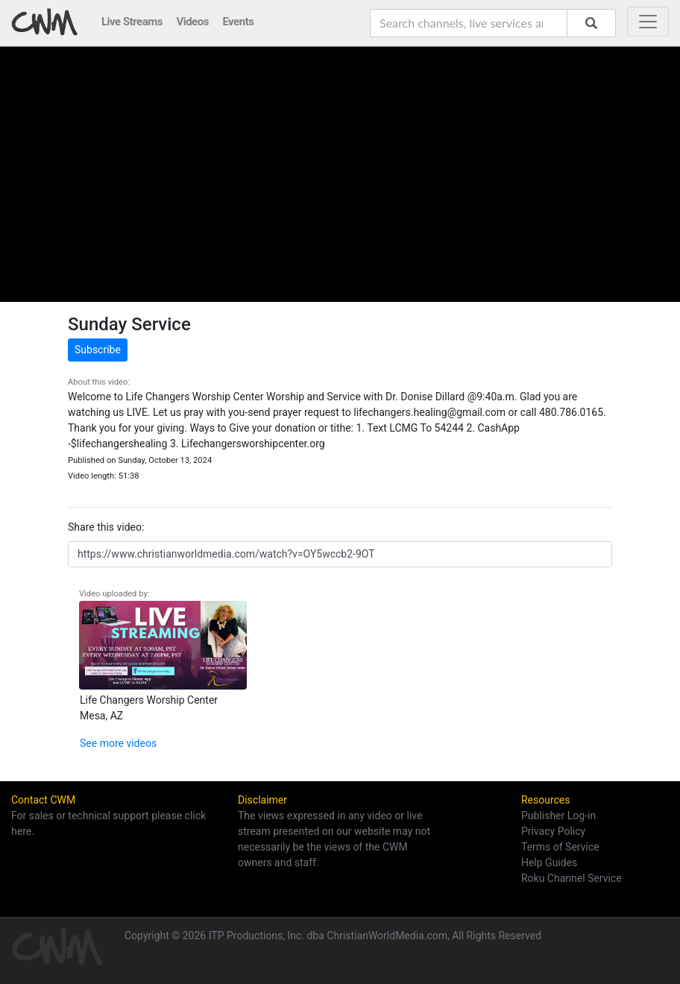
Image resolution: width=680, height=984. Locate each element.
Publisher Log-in (558, 815)
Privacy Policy (553, 831)
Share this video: (106, 527)
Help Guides (549, 862)
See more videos (118, 743)
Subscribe (98, 350)
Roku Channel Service (571, 878)
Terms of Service (560, 847)
